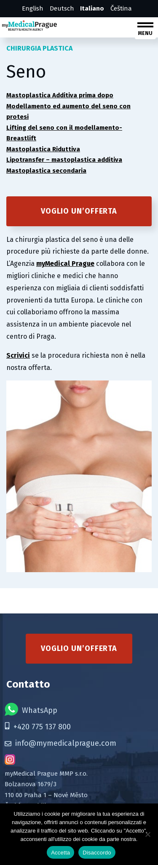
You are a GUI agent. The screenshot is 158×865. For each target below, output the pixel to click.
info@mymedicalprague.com (60, 743)
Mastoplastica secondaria (46, 170)
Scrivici (18, 355)
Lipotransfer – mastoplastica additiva (64, 159)
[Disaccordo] (147, 834)
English (32, 8)
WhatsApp (31, 709)
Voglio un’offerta (79, 211)
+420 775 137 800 (38, 726)
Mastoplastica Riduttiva (43, 149)
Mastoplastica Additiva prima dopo (59, 95)
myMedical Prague (65, 264)
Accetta (60, 852)
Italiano (92, 8)
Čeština (121, 8)
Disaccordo (97, 852)
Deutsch (62, 8)
